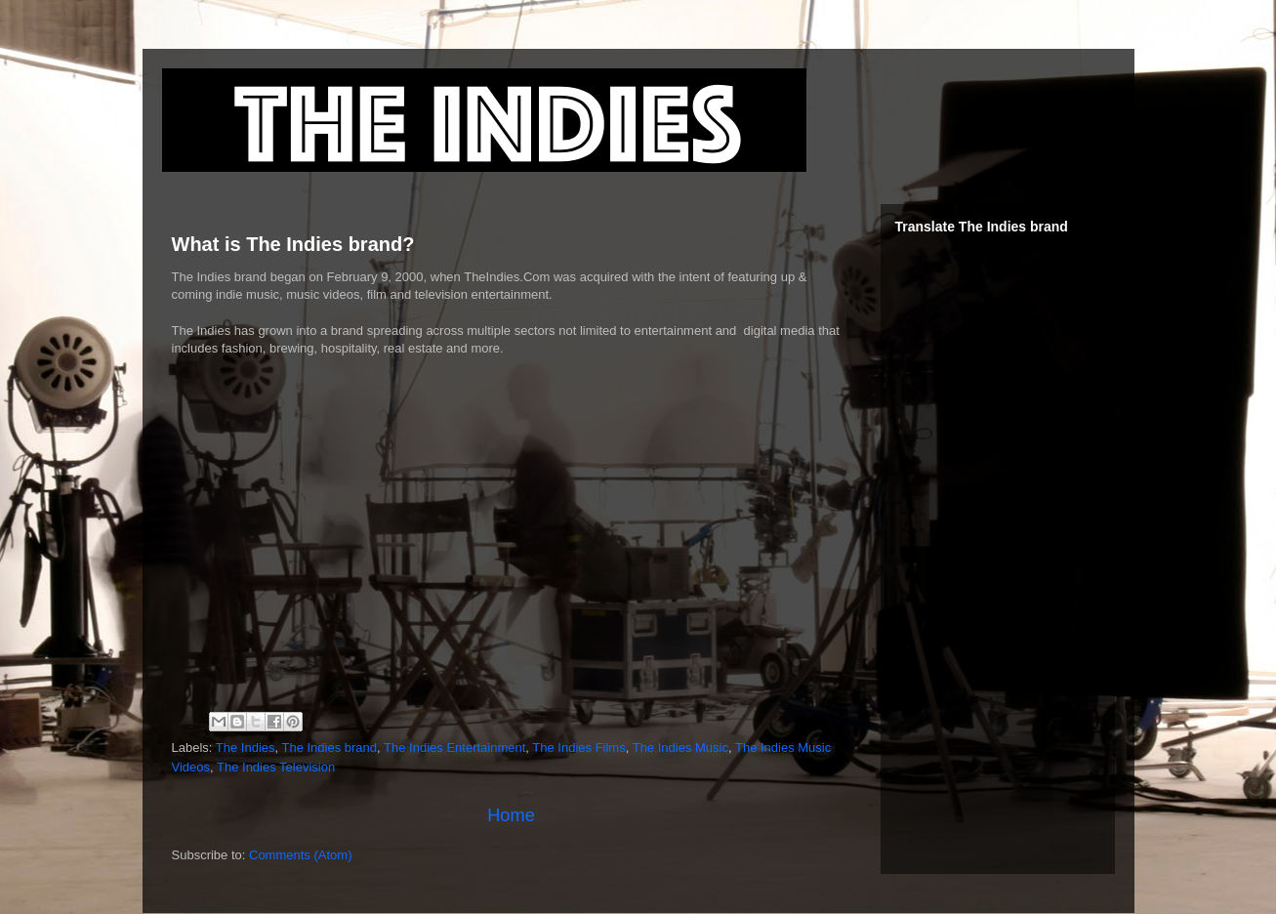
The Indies (245, 747)
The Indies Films (578, 747)
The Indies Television (276, 767)
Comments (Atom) (300, 855)
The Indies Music (680, 747)
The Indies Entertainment (454, 747)
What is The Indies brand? (293, 244)
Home (511, 815)
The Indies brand (330, 747)
